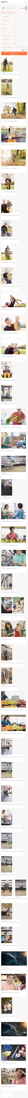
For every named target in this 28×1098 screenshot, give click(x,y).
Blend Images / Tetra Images (8, 12)
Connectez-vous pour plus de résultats (14, 53)
